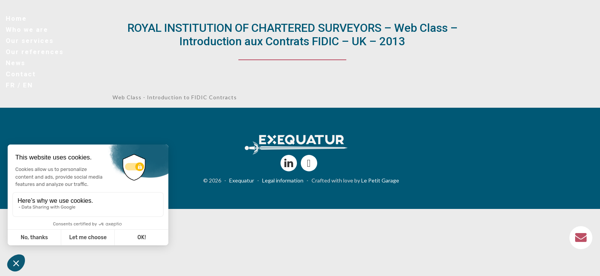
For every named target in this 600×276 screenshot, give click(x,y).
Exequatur (241, 180)
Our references (35, 52)
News (15, 63)
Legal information (282, 180)
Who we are (27, 29)
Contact (21, 74)
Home (16, 18)
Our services (30, 40)
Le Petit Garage (380, 180)
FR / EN (19, 85)
